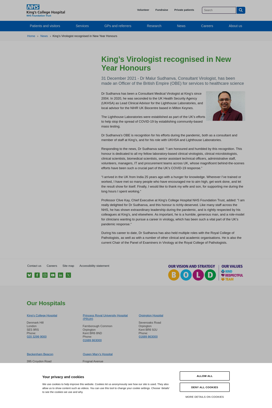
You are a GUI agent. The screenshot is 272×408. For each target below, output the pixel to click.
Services (82, 26)
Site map (68, 265)
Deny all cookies (204, 387)
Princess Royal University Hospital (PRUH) (105, 317)
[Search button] (241, 10)
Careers (207, 26)
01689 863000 (92, 340)
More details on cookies (204, 396)
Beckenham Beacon (40, 354)
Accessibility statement (94, 265)
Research (154, 26)
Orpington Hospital (151, 315)
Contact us (34, 265)
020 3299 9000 (36, 336)
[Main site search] (219, 10)
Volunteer (143, 9)
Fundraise (161, 9)
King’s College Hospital (42, 315)
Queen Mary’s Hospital (98, 354)
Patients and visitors (45, 26)
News (181, 26)
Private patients (184, 9)
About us (235, 26)
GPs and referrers (117, 26)
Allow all (205, 375)
